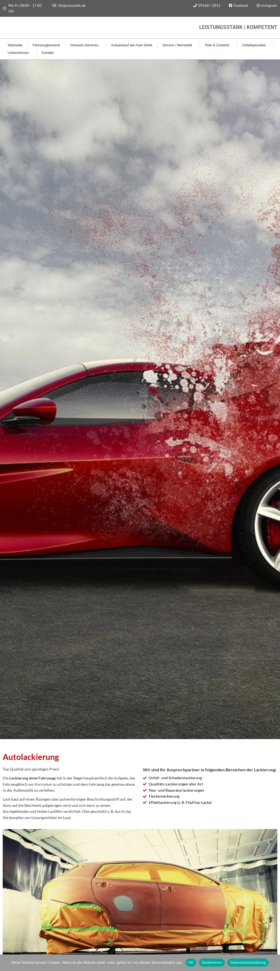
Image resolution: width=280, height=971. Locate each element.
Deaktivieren (212, 962)
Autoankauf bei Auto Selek (132, 45)
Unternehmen (20, 53)
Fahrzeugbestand (46, 45)
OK (191, 962)
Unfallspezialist (255, 45)
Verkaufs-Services (85, 45)
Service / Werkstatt (178, 45)
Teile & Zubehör (218, 45)
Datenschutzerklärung (248, 962)
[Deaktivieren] (273, 962)
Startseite (15, 45)
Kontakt (49, 53)
